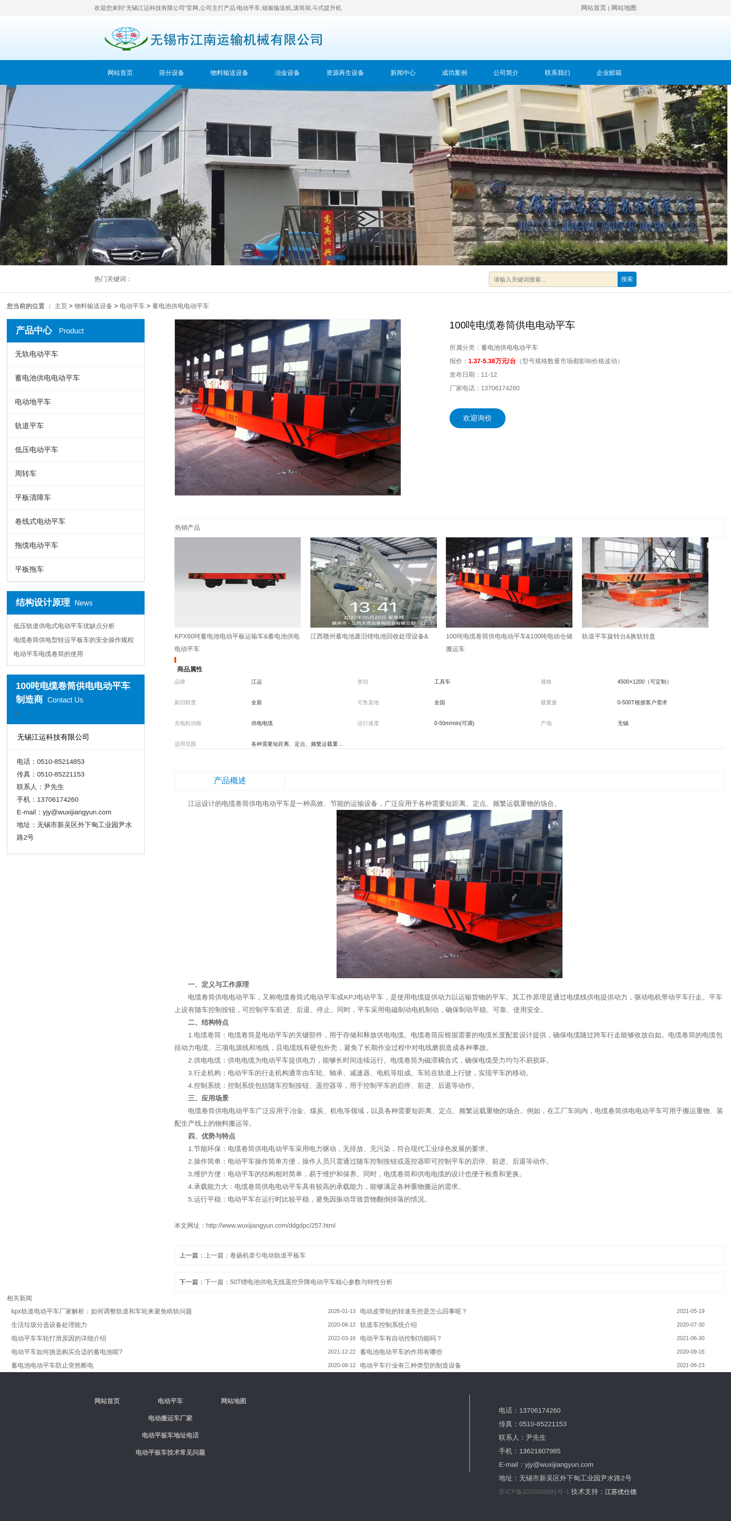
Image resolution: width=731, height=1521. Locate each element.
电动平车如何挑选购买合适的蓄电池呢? (66, 1351)
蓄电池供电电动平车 (180, 306)
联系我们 (557, 72)
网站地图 (624, 7)
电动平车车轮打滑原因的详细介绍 (58, 1338)
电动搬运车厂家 (170, 1418)
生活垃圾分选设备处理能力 (49, 1324)
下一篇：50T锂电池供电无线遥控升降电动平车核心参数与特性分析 (299, 1281)
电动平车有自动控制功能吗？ (401, 1338)
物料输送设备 (229, 72)
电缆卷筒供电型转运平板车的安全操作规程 (74, 639)
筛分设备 (171, 72)
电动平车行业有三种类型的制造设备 (410, 1365)
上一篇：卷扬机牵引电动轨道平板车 (255, 1255)
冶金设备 (287, 72)
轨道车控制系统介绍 (388, 1324)
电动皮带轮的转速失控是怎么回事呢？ (414, 1311)
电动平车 (132, 306)
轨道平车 (29, 426)
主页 (61, 306)
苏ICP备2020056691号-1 (534, 1491)
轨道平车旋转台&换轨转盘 (619, 636)
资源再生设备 (345, 72)
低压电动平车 (36, 449)
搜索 (627, 279)
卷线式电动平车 (40, 521)
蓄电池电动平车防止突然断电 (52, 1365)
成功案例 (454, 72)
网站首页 (593, 7)
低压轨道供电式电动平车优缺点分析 (64, 625)
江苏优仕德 (621, 1491)
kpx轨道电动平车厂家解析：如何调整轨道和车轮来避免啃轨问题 (101, 1311)
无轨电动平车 (36, 354)
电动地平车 (33, 402)
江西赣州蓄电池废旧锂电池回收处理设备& (369, 636)
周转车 (26, 473)
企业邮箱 (609, 72)
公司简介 (506, 72)
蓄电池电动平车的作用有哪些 (401, 1351)
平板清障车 (33, 497)
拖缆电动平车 (36, 545)
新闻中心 (403, 72)
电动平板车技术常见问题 (170, 1452)
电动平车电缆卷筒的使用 (48, 653)
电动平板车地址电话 (170, 1435)
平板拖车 (29, 569)
